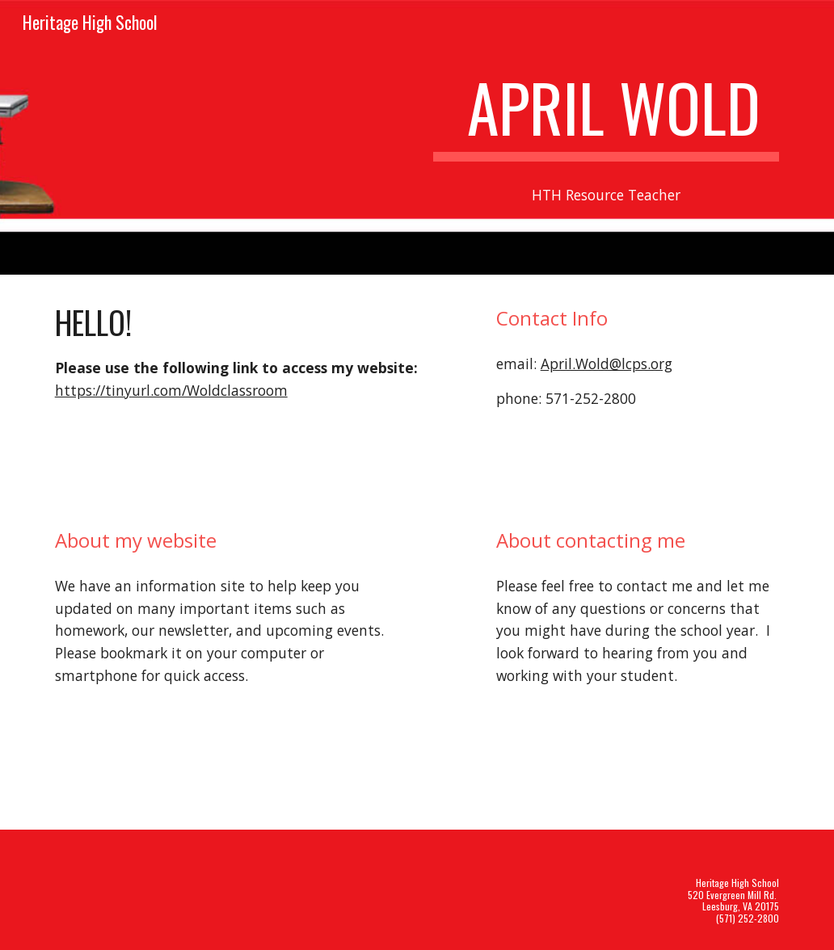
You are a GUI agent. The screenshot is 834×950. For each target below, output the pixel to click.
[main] (606, 115)
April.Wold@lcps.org (606, 363)
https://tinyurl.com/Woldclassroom (171, 390)
